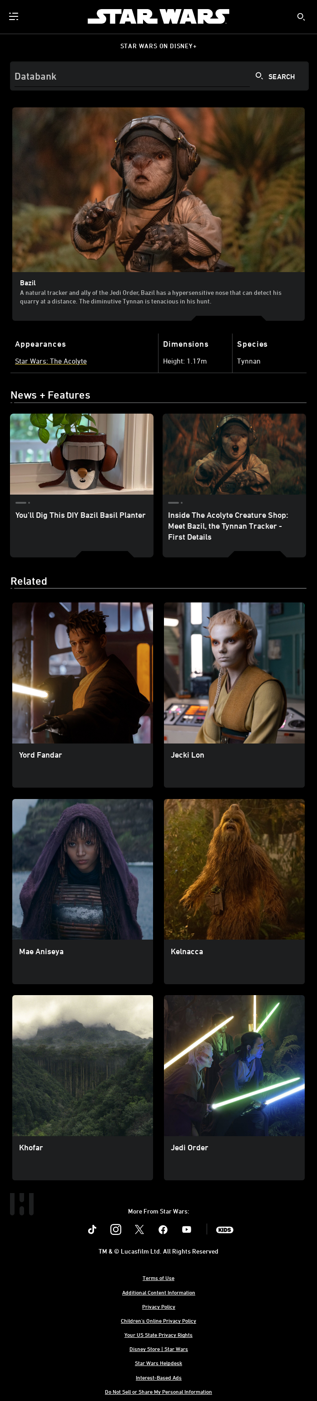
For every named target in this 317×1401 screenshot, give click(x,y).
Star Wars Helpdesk (158, 1363)
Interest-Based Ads (159, 1377)
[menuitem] (14, 16)
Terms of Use (158, 1278)
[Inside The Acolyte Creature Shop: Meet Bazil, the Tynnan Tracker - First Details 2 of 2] (234, 454)
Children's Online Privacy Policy (158, 1320)
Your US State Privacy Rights (158, 1334)
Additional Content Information (158, 1292)
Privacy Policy (158, 1306)
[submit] (301, 17)
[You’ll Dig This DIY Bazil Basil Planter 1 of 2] (82, 454)
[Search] (159, 76)
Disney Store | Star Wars (158, 1348)
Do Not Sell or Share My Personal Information (158, 1391)
